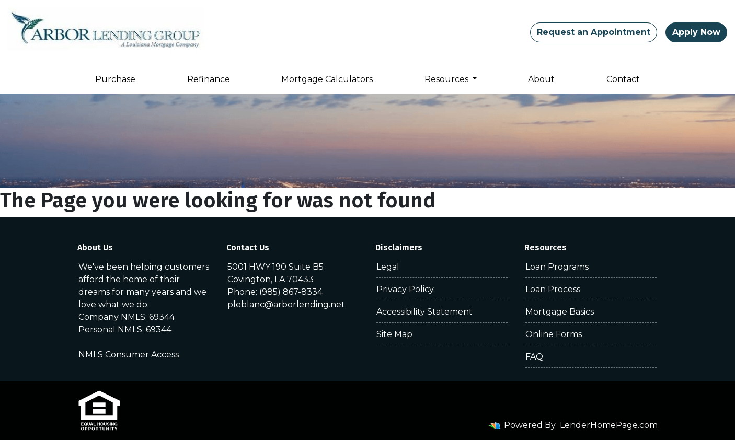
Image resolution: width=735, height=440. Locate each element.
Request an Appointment (593, 32)
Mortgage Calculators (327, 79)
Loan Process (552, 289)
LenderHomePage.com (609, 425)
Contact (623, 79)
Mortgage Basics (559, 312)
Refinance (208, 79)
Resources (447, 79)
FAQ (534, 357)
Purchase (115, 79)
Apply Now (696, 32)
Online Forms (553, 334)
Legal (387, 267)
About (541, 79)
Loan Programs (557, 267)
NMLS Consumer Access (128, 355)
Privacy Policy (405, 289)
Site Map (394, 334)
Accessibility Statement (424, 312)
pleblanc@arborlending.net (286, 304)
